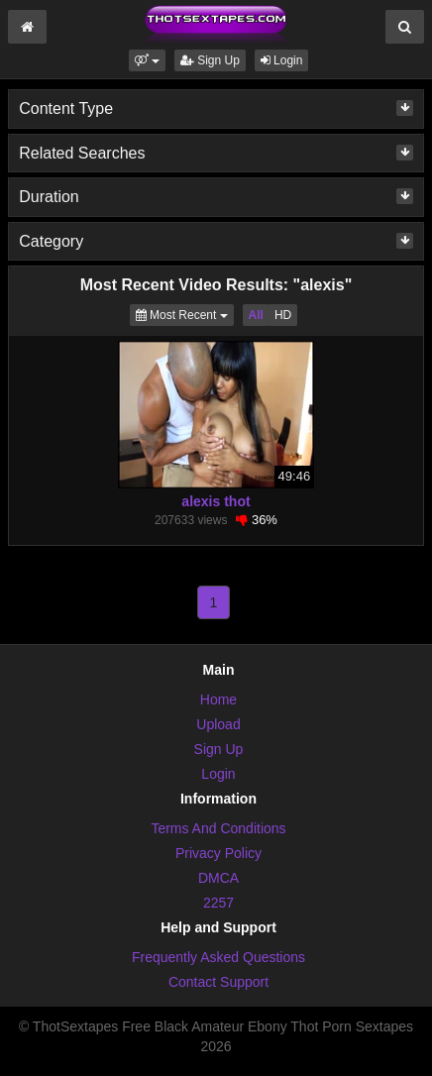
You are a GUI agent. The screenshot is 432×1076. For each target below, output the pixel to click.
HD (282, 315)
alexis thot (215, 501)
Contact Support (218, 982)
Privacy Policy (218, 853)
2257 (218, 903)
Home (218, 699)
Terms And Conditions (218, 828)
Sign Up (210, 60)
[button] (147, 60)
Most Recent (185, 313)
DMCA (218, 878)
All (256, 315)
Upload (218, 724)
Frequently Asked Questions (218, 957)
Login (282, 60)
